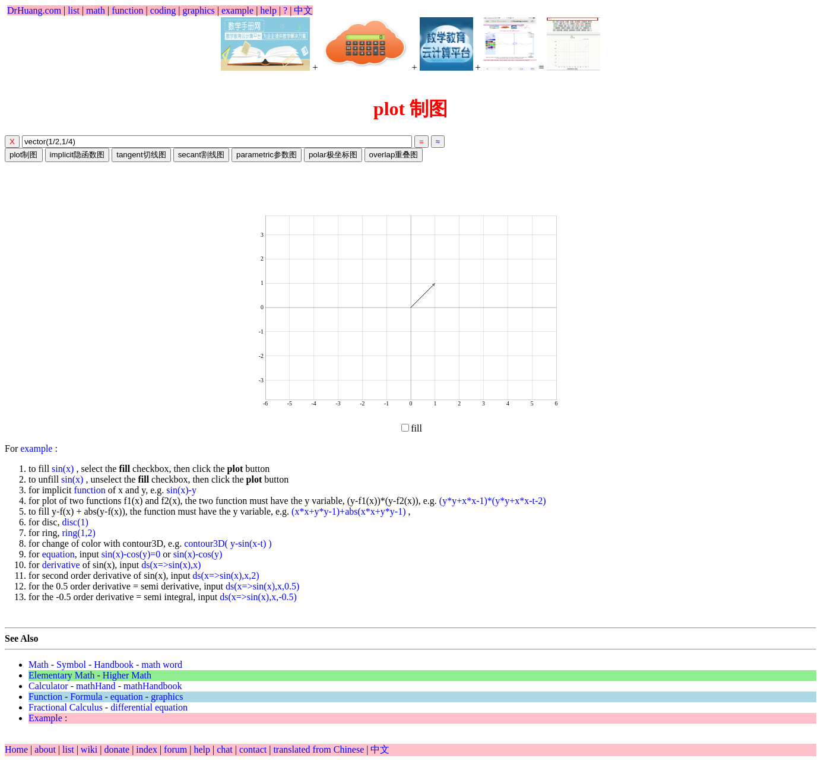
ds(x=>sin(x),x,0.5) (262, 586)
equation (58, 554)
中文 (303, 10)
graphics (199, 10)
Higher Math (127, 675)
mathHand (96, 686)
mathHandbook (152, 686)
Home (16, 749)
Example (45, 718)
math (95, 10)
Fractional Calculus (65, 707)
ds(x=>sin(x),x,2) (225, 575)
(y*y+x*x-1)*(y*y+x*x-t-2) (492, 501)
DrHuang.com (34, 10)
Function (45, 697)
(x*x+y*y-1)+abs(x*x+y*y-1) (349, 511)
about (46, 749)
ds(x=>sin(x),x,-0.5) (258, 597)
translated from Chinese (318, 749)
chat (226, 749)
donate (118, 749)
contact (254, 749)
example (237, 10)
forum (175, 749)
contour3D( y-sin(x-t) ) (228, 543)
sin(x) (64, 469)
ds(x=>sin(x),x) (171, 565)
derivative (61, 565)
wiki (90, 749)
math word (161, 664)
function (127, 10)
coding (163, 10)
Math (38, 664)
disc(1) (75, 522)
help (268, 10)
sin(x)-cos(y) (198, 554)
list (74, 10)
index (148, 749)
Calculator (48, 686)
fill (411, 428)
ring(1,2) (78, 533)
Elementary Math (61, 675)
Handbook (114, 664)
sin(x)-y (181, 490)
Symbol (71, 664)
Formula (86, 697)
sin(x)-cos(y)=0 (131, 554)
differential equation (149, 707)
